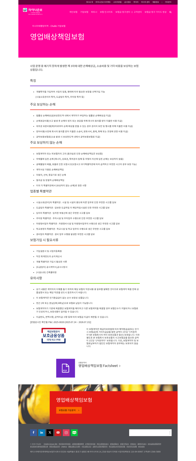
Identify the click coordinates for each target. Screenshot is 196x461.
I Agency (64, 447)
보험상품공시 (114, 444)
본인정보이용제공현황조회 (39, 447)
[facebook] (33, 432)
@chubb (141, 447)
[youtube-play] (58, 432)
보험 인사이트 (106, 12)
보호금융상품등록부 (154, 444)
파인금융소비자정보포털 (117, 447)
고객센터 (138, 12)
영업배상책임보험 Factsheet (99, 366)
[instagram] (66, 432)
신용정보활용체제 (78, 444)
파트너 (94, 12)
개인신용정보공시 (103, 444)
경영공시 (133, 444)
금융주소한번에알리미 (100, 447)
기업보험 (84, 12)
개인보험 (73, 12)
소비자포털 (117, 2)
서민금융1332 (86, 447)
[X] (49, 432)
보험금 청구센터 (122, 12)
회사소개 (89, 2)
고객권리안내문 (90, 444)
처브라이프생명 (131, 447)
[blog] (74, 432)
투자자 (136, 2)
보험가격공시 (124, 444)
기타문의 (168, 2)
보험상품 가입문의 (67, 410)
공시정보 (127, 2)
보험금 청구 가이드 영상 (156, 12)
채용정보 (155, 2)
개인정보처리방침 (65, 444)
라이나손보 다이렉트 (103, 2)
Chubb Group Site (50, 444)
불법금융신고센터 (74, 447)
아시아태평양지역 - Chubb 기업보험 (48, 26)
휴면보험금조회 (54, 447)
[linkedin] (41, 432)
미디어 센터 (145, 2)
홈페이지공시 (141, 444)
